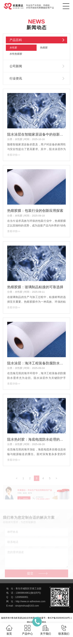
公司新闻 (16, 66)
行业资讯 (16, 78)
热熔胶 (44, 47)
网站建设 (31, 622)
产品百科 (16, 40)
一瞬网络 (42, 622)
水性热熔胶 (16, 53)
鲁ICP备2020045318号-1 (60, 618)
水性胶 (13, 47)
